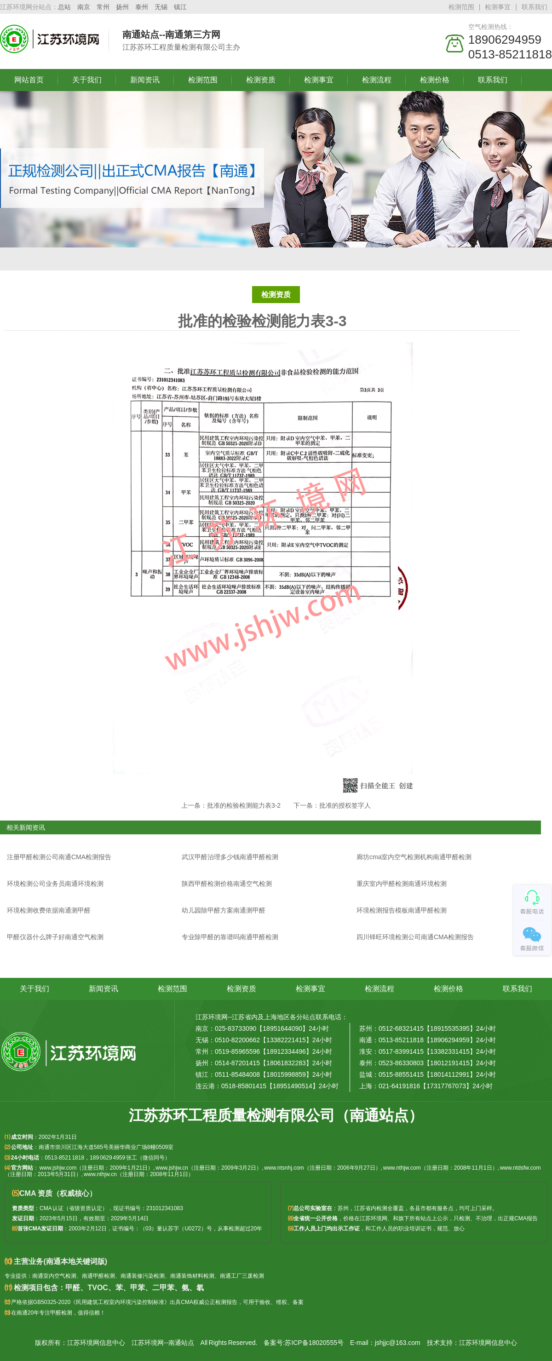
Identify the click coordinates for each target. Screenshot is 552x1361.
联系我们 (534, 7)
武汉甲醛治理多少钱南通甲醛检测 (230, 857)
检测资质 (261, 80)
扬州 (122, 7)
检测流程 (376, 80)
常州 (103, 7)
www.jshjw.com (58, 1168)
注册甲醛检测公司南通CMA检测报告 (59, 857)
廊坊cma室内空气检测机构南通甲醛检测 (414, 857)
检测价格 (434, 80)
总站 (64, 7)
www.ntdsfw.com (520, 1168)
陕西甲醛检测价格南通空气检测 (227, 883)
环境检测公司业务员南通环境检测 (55, 883)
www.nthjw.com (402, 1168)
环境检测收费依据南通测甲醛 (49, 910)
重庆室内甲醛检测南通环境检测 (401, 883)
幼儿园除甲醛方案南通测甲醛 (223, 910)
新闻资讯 (145, 80)
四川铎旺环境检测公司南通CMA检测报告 (415, 937)
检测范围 (461, 7)
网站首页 (29, 80)
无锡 (161, 7)
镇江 (180, 7)
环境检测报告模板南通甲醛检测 (401, 910)
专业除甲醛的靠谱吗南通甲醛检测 (230, 937)
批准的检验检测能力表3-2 (244, 805)
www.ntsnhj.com (284, 1168)
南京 (83, 7)
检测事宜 (498, 7)
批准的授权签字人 (345, 805)
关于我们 (87, 80)
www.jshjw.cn (171, 1168)
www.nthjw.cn (100, 1174)
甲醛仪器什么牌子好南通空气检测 (55, 937)
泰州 (141, 7)
